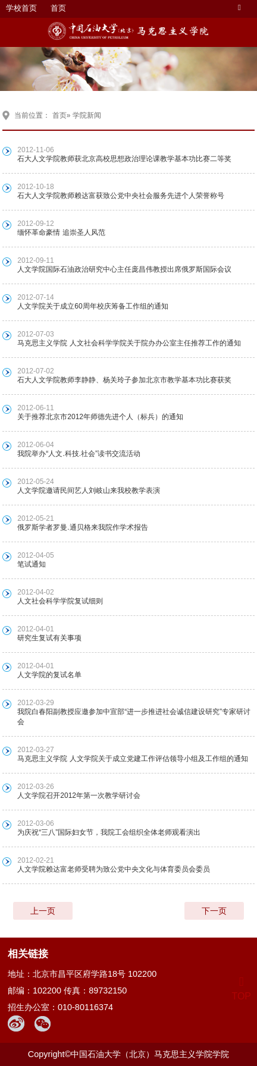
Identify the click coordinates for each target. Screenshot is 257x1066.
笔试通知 (31, 564)
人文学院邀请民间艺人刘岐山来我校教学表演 (88, 490)
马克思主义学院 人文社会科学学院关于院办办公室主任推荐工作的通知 (128, 343)
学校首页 (21, 8)
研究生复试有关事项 (49, 638)
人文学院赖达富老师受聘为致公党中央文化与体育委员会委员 (113, 869)
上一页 (42, 911)
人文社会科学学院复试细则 (60, 601)
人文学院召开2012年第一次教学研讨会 (78, 795)
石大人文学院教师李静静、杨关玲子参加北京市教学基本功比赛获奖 (124, 380)
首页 (58, 8)
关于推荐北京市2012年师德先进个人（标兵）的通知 (100, 417)
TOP (241, 989)
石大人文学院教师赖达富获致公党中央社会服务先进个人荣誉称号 (120, 195)
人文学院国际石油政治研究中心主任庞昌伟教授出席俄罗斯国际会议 (124, 269)
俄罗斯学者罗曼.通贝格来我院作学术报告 (82, 527)
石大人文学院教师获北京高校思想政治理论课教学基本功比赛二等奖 (124, 159)
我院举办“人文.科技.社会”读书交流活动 (78, 453)
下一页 (214, 911)
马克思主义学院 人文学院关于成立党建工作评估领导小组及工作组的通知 (132, 758)
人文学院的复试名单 (49, 675)
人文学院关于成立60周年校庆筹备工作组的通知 (92, 306)
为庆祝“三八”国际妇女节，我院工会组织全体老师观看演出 (108, 832)
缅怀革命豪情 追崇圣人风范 (61, 232)
